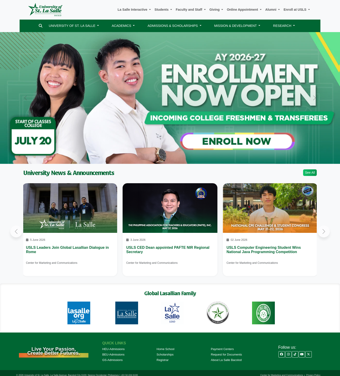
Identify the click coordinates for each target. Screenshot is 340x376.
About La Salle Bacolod (226, 360)
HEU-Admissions (113, 349)
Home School (165, 349)
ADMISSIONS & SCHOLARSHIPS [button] (173, 26)
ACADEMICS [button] (122, 26)
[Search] (40, 25)
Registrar (163, 360)
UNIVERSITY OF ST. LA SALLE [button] (72, 26)
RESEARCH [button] (282, 26)
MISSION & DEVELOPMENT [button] (236, 26)
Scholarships (165, 354)
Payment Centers (222, 349)
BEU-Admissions (113, 354)
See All (310, 172)
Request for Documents (226, 354)
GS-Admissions (112, 360)
